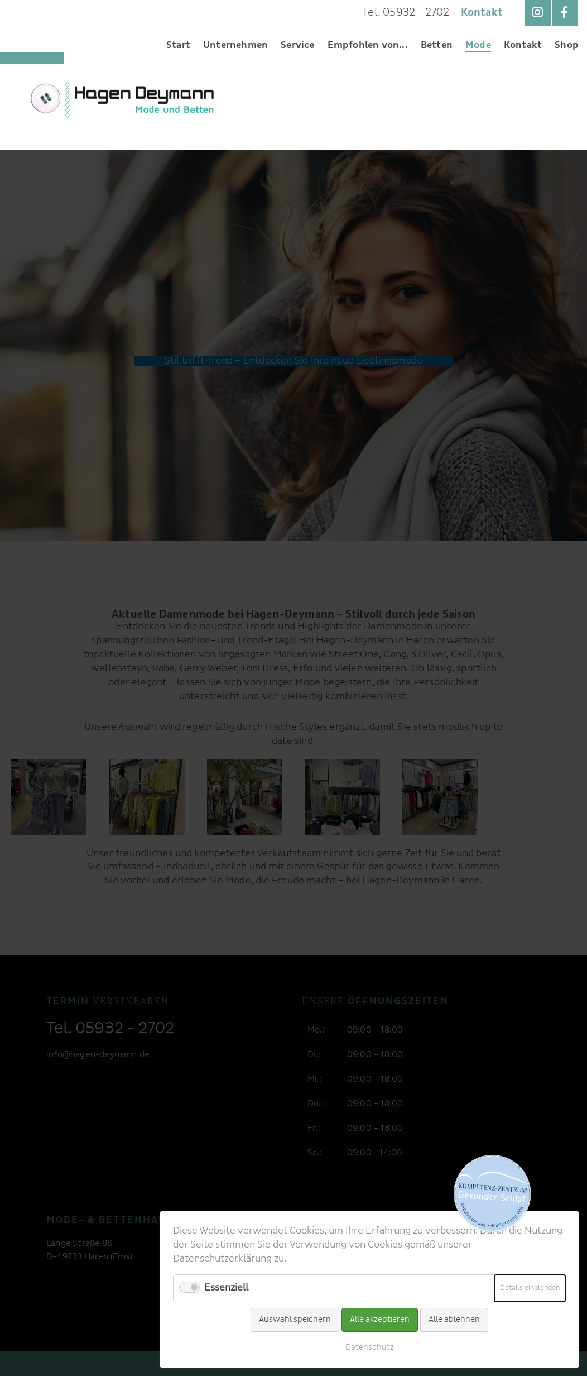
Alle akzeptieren (380, 1319)
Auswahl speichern (295, 1319)
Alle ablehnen (454, 1319)
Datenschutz (369, 1347)
